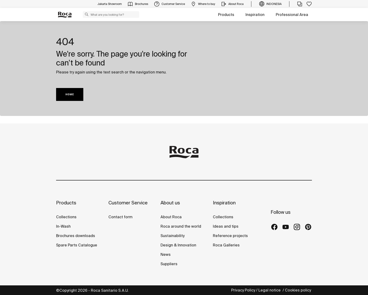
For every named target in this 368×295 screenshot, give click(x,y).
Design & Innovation (178, 245)
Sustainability (172, 236)
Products (226, 14)
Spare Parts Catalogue (76, 245)
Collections (66, 217)
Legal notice (270, 290)
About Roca (171, 217)
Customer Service (128, 202)
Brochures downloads (75, 236)
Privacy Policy (243, 290)
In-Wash (63, 226)
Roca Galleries (226, 245)
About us (170, 202)
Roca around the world (181, 226)
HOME (69, 94)
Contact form (120, 217)
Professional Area (292, 14)
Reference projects (230, 236)
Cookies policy (298, 290)
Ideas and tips (225, 226)
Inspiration (254, 14)
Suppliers (169, 264)
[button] (86, 14)
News (166, 254)
